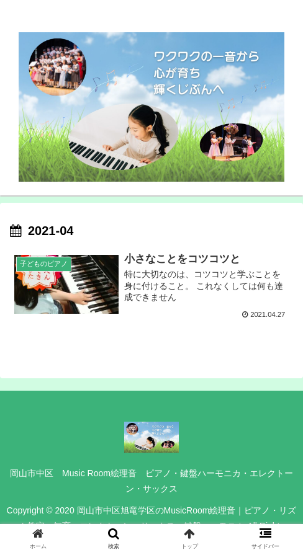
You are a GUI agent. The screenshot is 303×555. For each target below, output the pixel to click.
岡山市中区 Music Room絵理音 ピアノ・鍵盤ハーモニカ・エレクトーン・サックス (151, 481)
